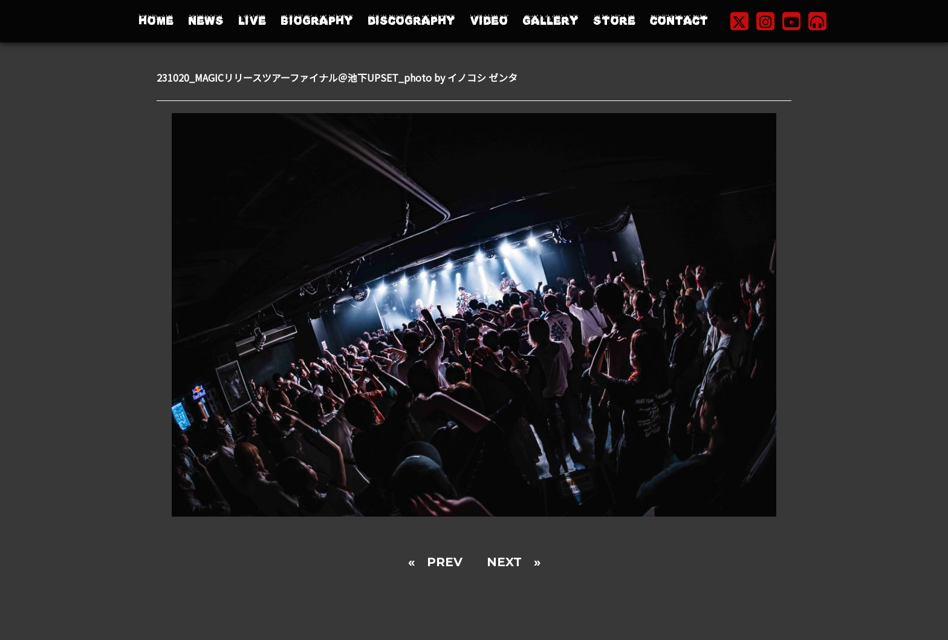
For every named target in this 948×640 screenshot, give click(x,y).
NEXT (504, 562)
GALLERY (550, 21)
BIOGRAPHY (317, 21)
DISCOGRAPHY (411, 21)
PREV (445, 562)
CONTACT (679, 21)
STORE (614, 21)
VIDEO (489, 21)
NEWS (206, 21)
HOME (156, 21)
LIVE (252, 21)
